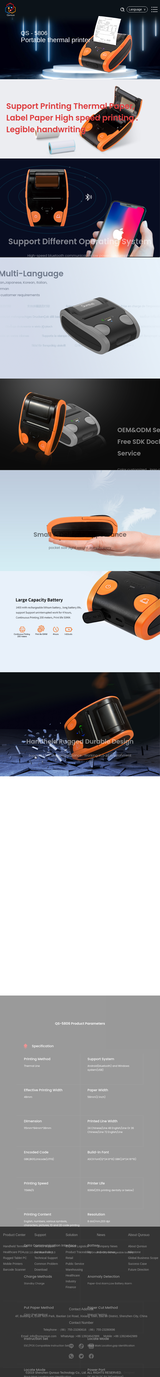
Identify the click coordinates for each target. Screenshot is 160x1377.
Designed (129, 1372)
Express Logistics (77, 1246)
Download (40, 1269)
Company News (107, 1246)
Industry (71, 1281)
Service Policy (43, 1252)
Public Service (75, 1263)
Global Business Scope (143, 1258)
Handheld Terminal (15, 1246)
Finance (71, 1287)
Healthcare (73, 1275)
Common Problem (46, 1263)
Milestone (134, 1252)
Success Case (137, 1263)
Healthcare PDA (13, 1252)
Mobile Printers (12, 1263)
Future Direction (138, 1269)
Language (137, 9)
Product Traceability (78, 1252)
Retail (69, 1258)
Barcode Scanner (14, 1269)
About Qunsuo (137, 1246)
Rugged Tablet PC (15, 1258)
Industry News (106, 1252)
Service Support (44, 1246)
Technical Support (46, 1258)
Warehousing (74, 1269)
